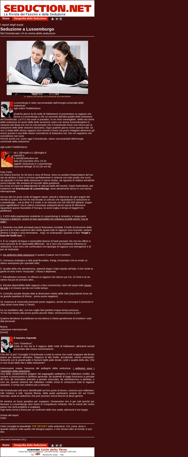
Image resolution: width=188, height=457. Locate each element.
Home (5, 18)
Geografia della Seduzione (30, 18)
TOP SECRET (39, 426)
